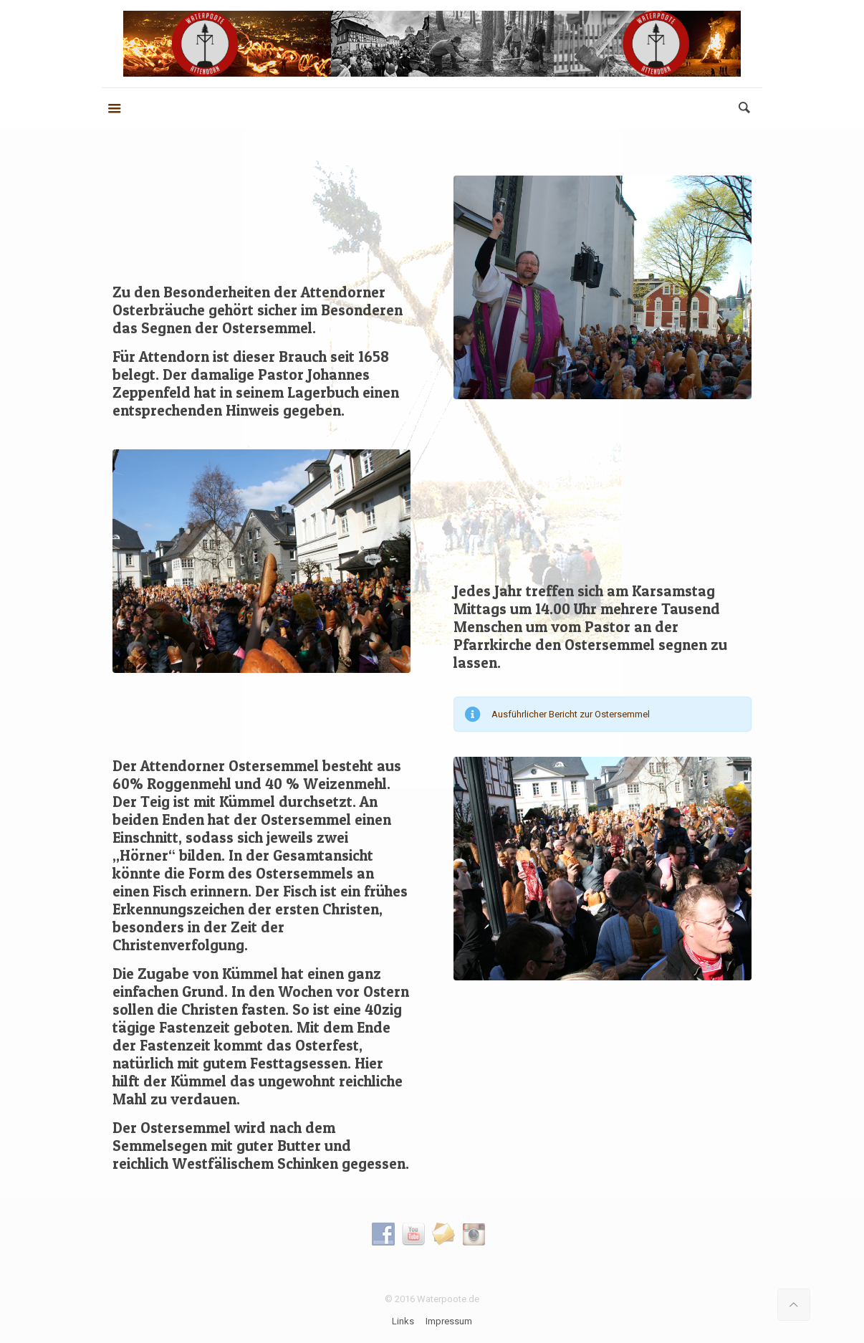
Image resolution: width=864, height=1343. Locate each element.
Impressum (449, 1321)
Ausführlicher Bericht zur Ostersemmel (570, 714)
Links (403, 1321)
